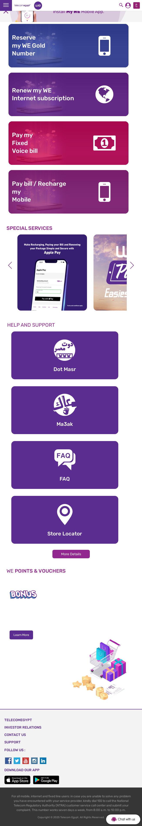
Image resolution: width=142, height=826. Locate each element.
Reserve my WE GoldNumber (28, 45)
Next (132, 265)
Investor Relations (22, 727)
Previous (10, 265)
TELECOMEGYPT (18, 720)
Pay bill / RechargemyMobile (39, 191)
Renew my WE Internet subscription (43, 94)
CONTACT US (15, 735)
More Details (71, 554)
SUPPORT (12, 742)
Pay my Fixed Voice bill (25, 142)
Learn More (21, 635)
